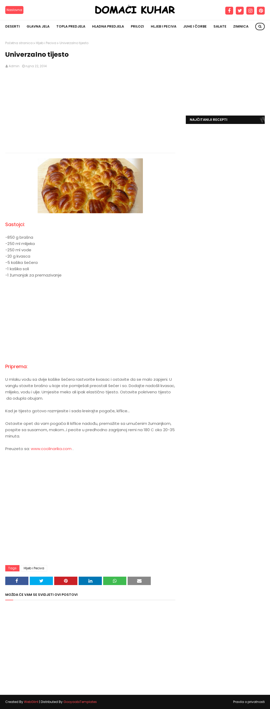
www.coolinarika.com (51, 448)
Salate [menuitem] (219, 26)
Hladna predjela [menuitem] (108, 26)
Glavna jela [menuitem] (38, 26)
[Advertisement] (90, 111)
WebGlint (31, 702)
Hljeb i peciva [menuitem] (163, 26)
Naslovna (14, 10)
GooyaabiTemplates (80, 702)
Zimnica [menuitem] (240, 26)
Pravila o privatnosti (249, 702)
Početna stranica (19, 43)
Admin (14, 66)
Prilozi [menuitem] (137, 26)
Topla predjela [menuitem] (70, 26)
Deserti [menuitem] (12, 26)
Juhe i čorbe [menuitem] (195, 26)
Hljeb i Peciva (46, 43)
